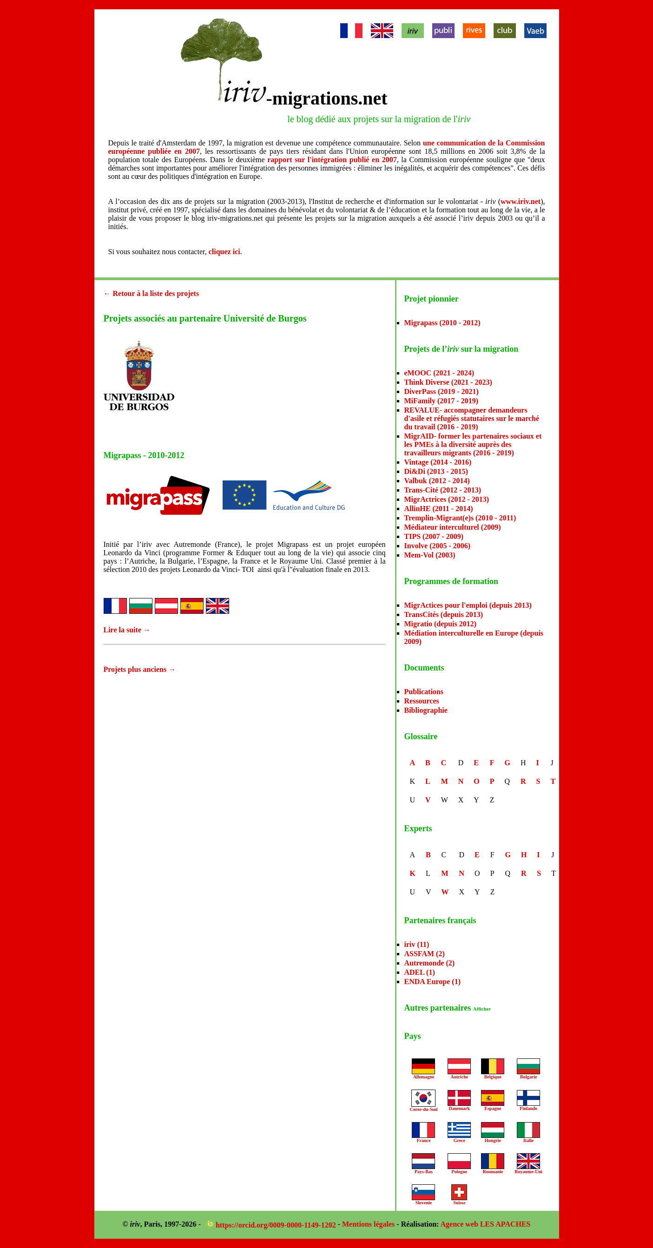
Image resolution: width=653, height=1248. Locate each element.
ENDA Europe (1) (432, 981)
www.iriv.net (521, 201)
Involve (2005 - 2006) (437, 546)
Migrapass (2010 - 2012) (442, 323)
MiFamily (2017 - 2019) (441, 401)
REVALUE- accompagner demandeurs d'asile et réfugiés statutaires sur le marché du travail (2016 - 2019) (472, 418)
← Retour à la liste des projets (151, 293)
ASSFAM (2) (424, 954)
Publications (423, 692)
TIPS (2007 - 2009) (434, 536)
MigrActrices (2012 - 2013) (446, 499)
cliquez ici (224, 252)
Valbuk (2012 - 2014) (437, 481)
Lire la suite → (127, 630)
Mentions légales (368, 1224)
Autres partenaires (447, 1007)
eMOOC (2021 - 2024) (439, 373)
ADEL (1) (419, 972)
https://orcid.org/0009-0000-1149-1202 (272, 1225)
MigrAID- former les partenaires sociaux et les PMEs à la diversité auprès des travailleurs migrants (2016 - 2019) (473, 444)
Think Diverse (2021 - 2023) (448, 382)
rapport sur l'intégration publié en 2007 (331, 160)
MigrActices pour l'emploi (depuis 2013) (468, 605)
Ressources (421, 701)
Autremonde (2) (429, 963)
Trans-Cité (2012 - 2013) (442, 490)
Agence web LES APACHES (486, 1224)
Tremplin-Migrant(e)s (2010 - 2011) (460, 518)
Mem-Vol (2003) (429, 555)
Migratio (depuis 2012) (440, 624)
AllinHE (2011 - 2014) (438, 508)
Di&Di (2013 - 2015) (436, 471)
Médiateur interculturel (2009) (452, 527)
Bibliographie (426, 710)
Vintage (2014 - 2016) (438, 462)
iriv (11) (416, 944)
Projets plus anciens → (140, 669)
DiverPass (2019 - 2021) (441, 391)
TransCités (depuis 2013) (443, 614)
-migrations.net (327, 98)
